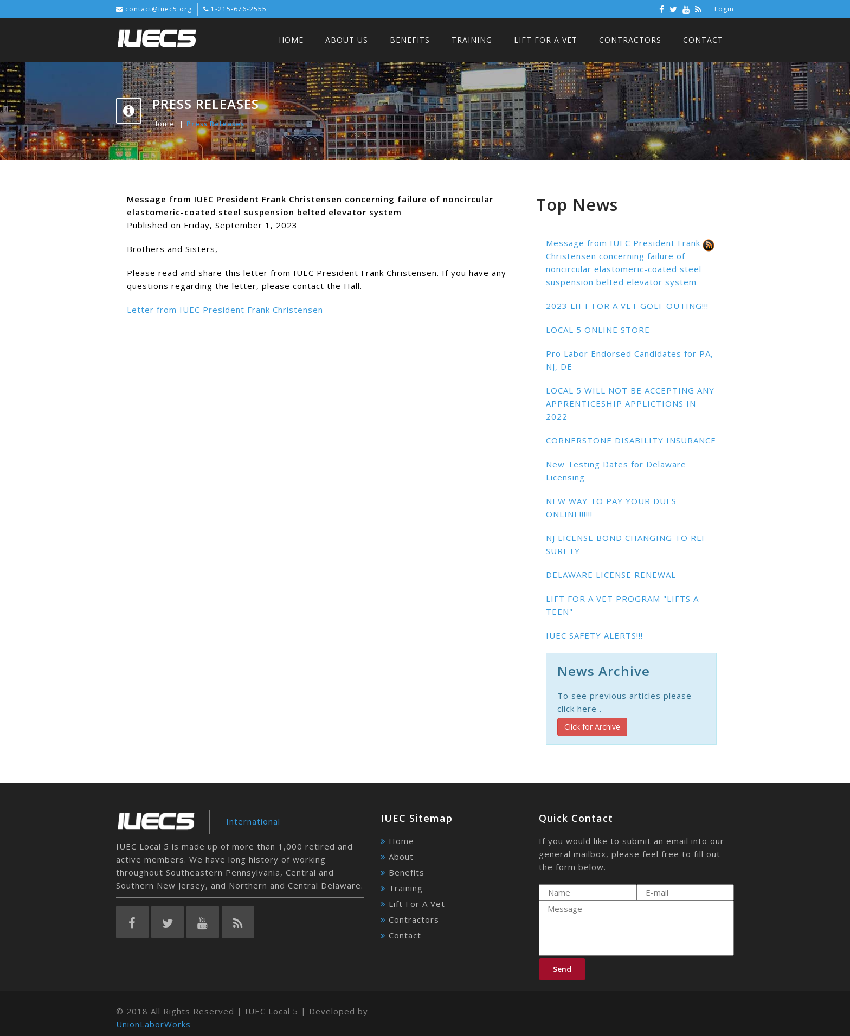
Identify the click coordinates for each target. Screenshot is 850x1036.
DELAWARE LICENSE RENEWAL (611, 574)
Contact (703, 40)
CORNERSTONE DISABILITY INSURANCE (631, 440)
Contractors (630, 40)
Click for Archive (592, 727)
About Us (346, 40)
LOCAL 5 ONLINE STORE (598, 329)
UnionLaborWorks (153, 1024)
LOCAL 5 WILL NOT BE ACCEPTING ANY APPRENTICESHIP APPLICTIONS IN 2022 (630, 403)
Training (472, 40)
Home (291, 40)
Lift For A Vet (545, 40)
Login (724, 9)
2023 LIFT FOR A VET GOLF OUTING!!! (627, 305)
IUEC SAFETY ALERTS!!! (594, 635)
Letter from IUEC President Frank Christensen (225, 309)
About (401, 856)
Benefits (410, 40)
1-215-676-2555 (238, 9)
